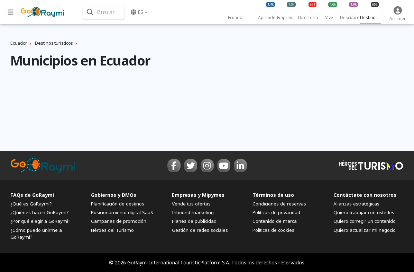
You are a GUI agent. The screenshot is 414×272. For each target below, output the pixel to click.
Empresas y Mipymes (198, 195)
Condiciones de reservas (279, 204)
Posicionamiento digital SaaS (122, 212)
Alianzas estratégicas (356, 204)
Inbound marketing (193, 212)
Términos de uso (273, 195)
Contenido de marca (274, 221)
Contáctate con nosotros (364, 195)
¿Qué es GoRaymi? (31, 204)
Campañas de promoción (118, 221)
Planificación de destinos (117, 204)
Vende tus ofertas (191, 204)
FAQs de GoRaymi (32, 195)
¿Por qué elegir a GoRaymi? (40, 221)
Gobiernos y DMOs (113, 195)
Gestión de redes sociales (200, 230)
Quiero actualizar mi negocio (364, 230)
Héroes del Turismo (112, 230)
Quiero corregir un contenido (364, 221)
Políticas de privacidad (276, 212)
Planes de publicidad (194, 221)
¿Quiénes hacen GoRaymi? (39, 212)
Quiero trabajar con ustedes (363, 212)
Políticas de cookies (273, 230)
